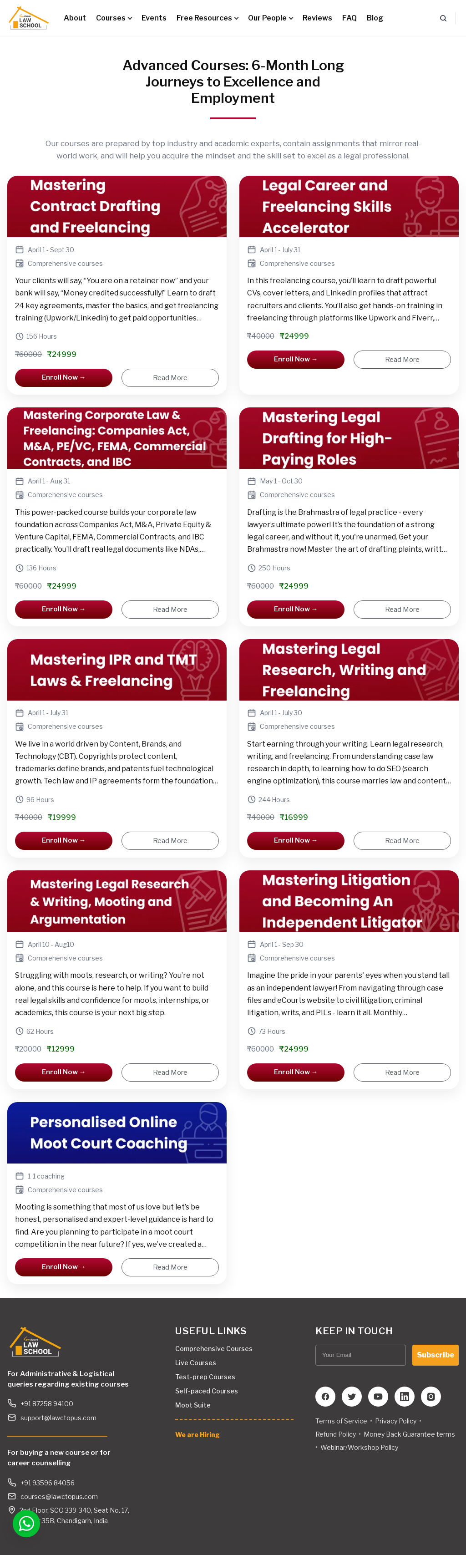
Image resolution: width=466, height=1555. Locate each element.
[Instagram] (431, 1397)
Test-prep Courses (205, 1377)
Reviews (317, 18)
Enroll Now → (64, 377)
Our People (270, 18)
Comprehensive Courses (214, 1348)
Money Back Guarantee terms (409, 1434)
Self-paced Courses (206, 1391)
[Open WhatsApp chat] (23, 1523)
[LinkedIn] (405, 1397)
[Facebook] (325, 1397)
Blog (375, 18)
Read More (170, 378)
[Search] (443, 18)
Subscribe (435, 1355)
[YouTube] (378, 1397)
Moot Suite (193, 1405)
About (75, 18)
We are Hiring (197, 1434)
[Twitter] (352, 1397)
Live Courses (195, 1363)
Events (154, 18)
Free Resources (207, 18)
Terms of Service (341, 1421)
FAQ (349, 18)
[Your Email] (360, 1355)
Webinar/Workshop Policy (359, 1447)
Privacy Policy (395, 1421)
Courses (114, 18)
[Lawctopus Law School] (28, 17)
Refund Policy (335, 1434)
